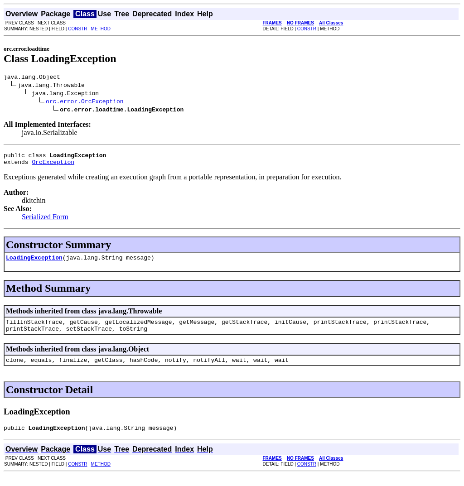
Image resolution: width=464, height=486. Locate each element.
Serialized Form (45, 221)
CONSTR (77, 28)
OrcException (53, 166)
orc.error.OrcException (85, 102)
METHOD (101, 28)
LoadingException (34, 263)
